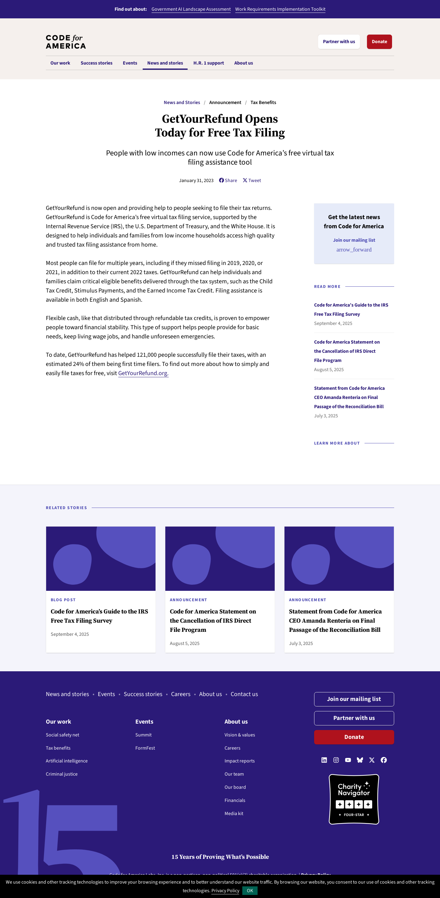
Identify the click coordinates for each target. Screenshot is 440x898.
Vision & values (240, 735)
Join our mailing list (354, 699)
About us (210, 694)
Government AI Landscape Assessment (191, 9)
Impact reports (240, 761)
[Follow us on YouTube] (348, 760)
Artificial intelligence (67, 761)
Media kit (234, 813)
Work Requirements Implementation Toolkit (280, 9)
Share (228, 180)
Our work (58, 721)
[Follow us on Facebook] (384, 760)
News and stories (67, 694)
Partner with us (339, 41)
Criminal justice (62, 774)
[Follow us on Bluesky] (360, 760)
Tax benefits (58, 748)
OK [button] (250, 890)
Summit (143, 735)
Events (106, 694)
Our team (234, 774)
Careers (180, 694)
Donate (379, 41)
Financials (235, 800)
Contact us (244, 694)
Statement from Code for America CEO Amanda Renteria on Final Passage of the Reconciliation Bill (349, 397)
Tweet (252, 180)
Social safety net (62, 735)
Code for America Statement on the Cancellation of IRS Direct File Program (347, 351)
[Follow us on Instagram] (336, 760)
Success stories (143, 694)
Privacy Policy (225, 890)
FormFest (145, 748)
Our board (235, 787)
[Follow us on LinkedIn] (324, 760)
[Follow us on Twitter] (372, 760)
